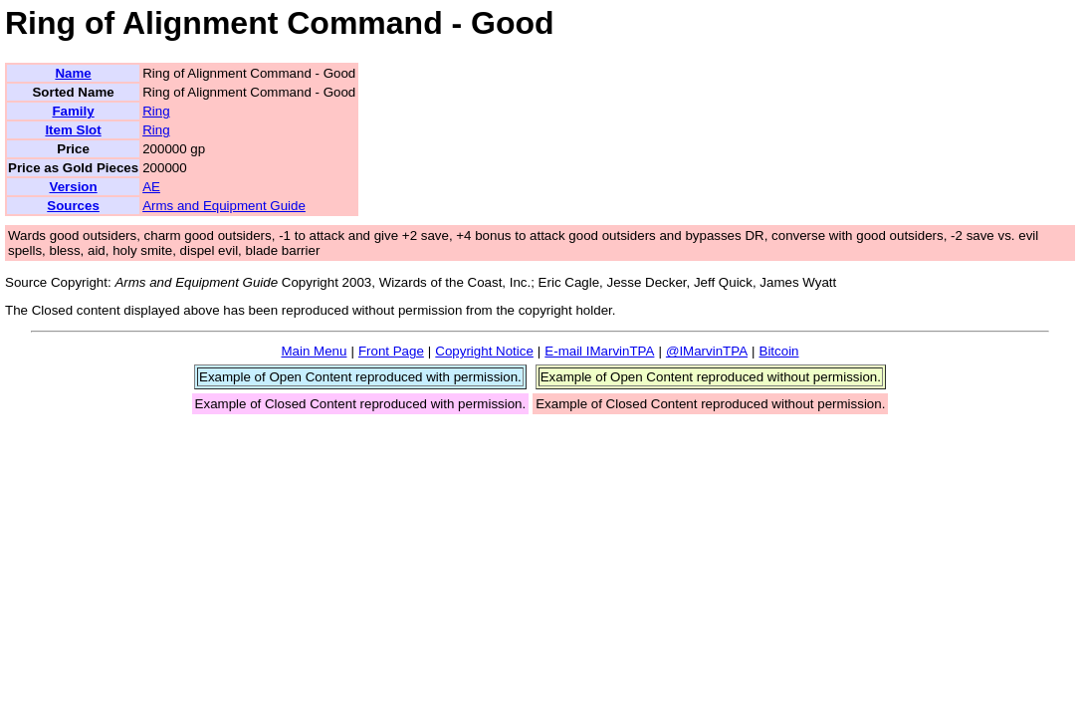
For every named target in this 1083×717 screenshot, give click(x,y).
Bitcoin (779, 351)
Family (73, 111)
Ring (155, 111)
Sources (73, 205)
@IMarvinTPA (707, 351)
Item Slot (73, 129)
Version (73, 186)
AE (151, 186)
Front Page (391, 351)
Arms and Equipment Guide (224, 205)
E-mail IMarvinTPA (599, 351)
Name (73, 73)
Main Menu (313, 351)
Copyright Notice (484, 351)
